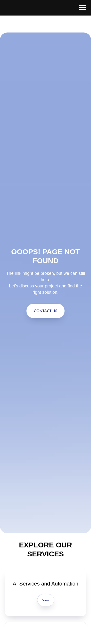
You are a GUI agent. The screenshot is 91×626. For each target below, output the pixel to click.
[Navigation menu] (82, 7)
